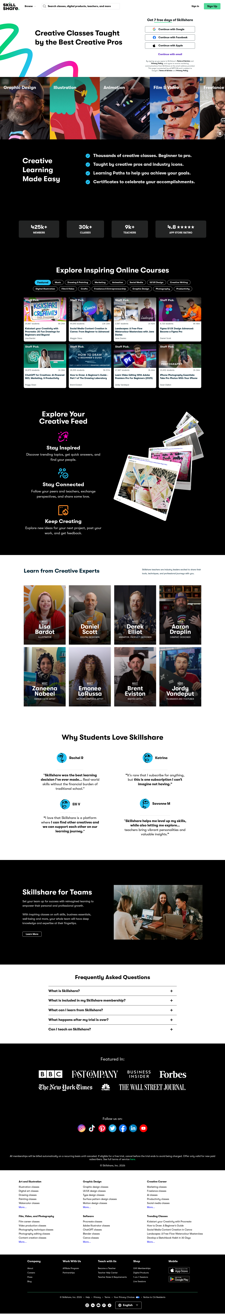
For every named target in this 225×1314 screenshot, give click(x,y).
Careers (31, 1273)
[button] (35, 6)
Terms (107, 1298)
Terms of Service (183, 61)
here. (133, 1159)
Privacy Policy (157, 63)
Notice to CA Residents (154, 1298)
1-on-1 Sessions (140, 1277)
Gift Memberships (141, 1269)
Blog (29, 1282)
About (30, 1269)
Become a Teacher (107, 1269)
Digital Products (141, 1273)
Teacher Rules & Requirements (112, 1277)
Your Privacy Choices (127, 1298)
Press (29, 1277)
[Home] (11, 6)
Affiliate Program (71, 1269)
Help (88, 1298)
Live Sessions (139, 1282)
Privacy (97, 1298)
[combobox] (81, 6)
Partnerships (69, 1273)
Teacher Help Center (108, 1273)
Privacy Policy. (182, 71)
